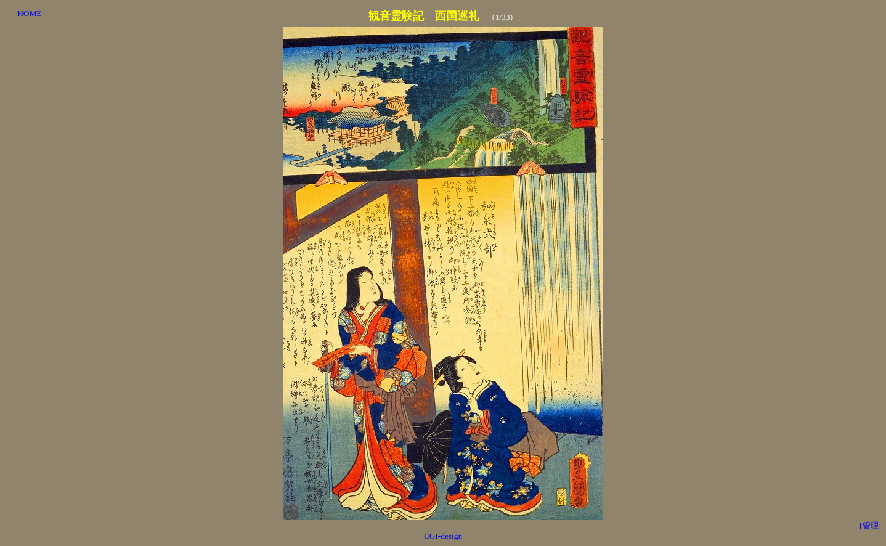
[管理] (870, 525)
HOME (29, 13)
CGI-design (443, 535)
